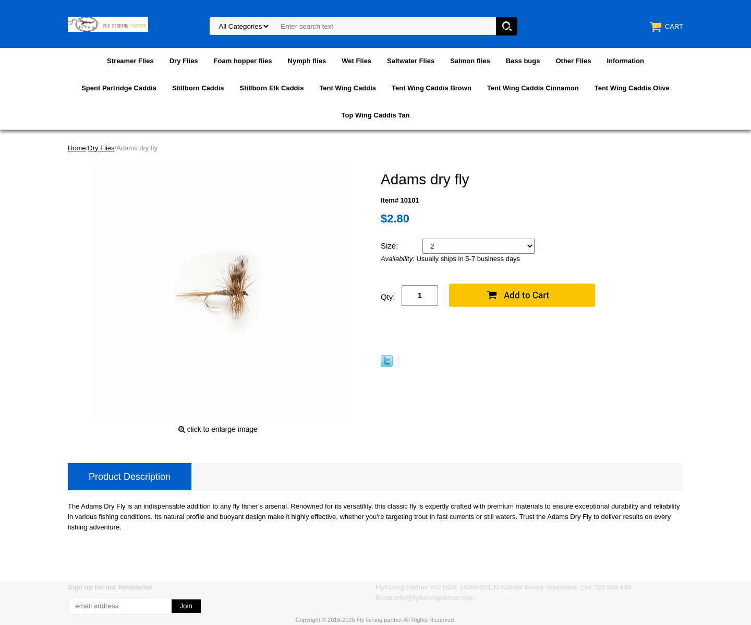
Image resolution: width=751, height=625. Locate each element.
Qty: (388, 296)
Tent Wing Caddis (347, 88)
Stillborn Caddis (198, 88)
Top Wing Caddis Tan (376, 115)
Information (625, 61)
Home (77, 148)
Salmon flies (470, 61)
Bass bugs (523, 61)
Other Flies (573, 61)
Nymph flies (307, 61)
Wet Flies (356, 61)
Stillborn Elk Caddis (272, 88)
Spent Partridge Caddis (118, 88)
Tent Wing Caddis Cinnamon (533, 88)
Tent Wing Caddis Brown (431, 88)
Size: (391, 245)
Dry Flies (183, 61)
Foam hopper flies (243, 61)
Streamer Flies (130, 61)
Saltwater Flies (410, 61)
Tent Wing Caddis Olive (632, 88)
